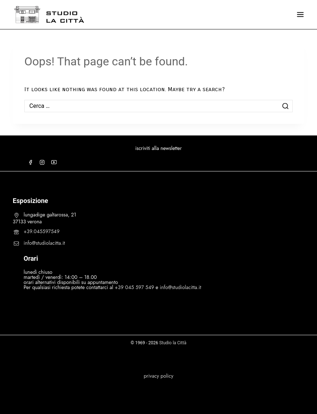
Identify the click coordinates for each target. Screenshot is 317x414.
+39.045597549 (42, 231)
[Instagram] (42, 162)
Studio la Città (172, 342)
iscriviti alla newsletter (158, 148)
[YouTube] (54, 162)
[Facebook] (30, 162)
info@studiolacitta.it (44, 243)
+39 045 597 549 (134, 287)
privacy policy (159, 376)
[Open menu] (300, 15)
